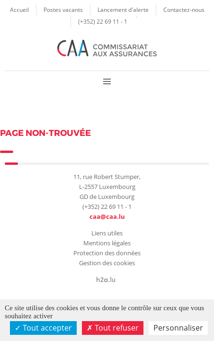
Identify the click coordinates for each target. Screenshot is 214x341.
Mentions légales (107, 243)
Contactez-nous (184, 9)
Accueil (19, 9)
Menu (107, 81)
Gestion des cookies (107, 263)
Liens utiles (107, 233)
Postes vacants (63, 9)
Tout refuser (113, 328)
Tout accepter (43, 328)
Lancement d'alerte (123, 9)
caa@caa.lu (107, 216)
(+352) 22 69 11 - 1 (102, 21)
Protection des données (107, 253)
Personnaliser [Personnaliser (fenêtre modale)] (178, 328)
